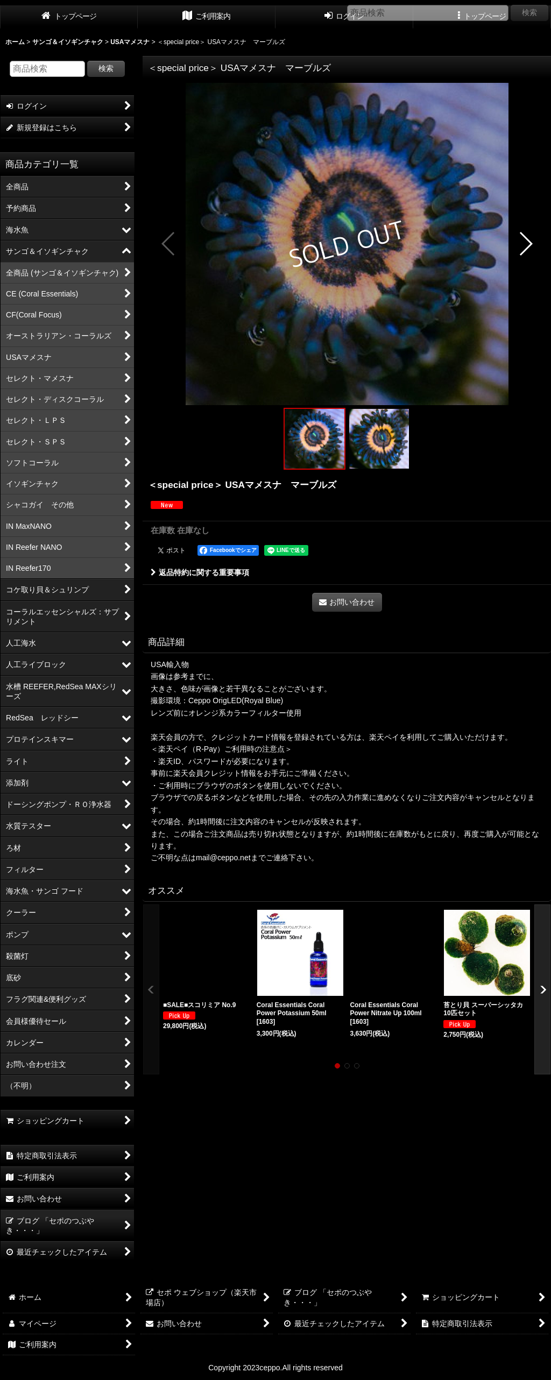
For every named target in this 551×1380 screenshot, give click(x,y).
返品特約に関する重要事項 (200, 572)
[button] (168, 244)
